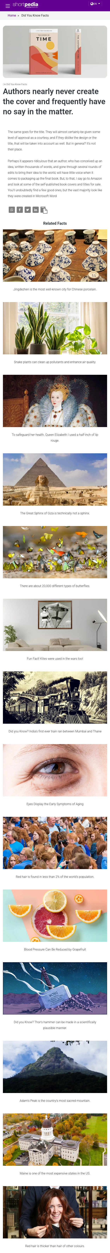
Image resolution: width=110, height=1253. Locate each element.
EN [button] (93, 4)
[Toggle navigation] (7, 6)
